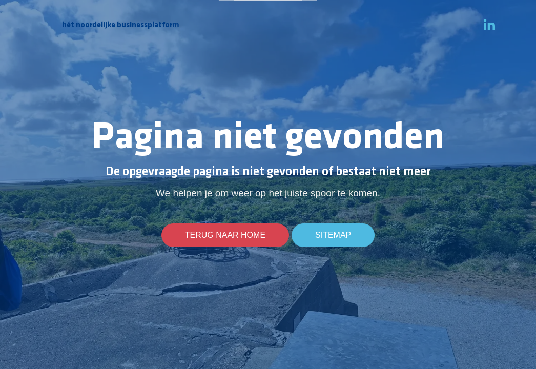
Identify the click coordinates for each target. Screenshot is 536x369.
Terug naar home (225, 235)
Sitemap (333, 235)
